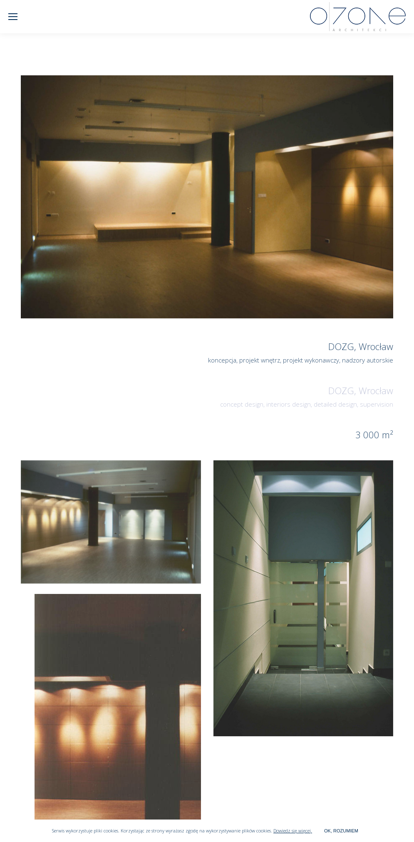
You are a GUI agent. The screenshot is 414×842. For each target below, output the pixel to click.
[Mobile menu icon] (12, 16)
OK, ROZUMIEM (341, 830)
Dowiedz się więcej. (292, 830)
